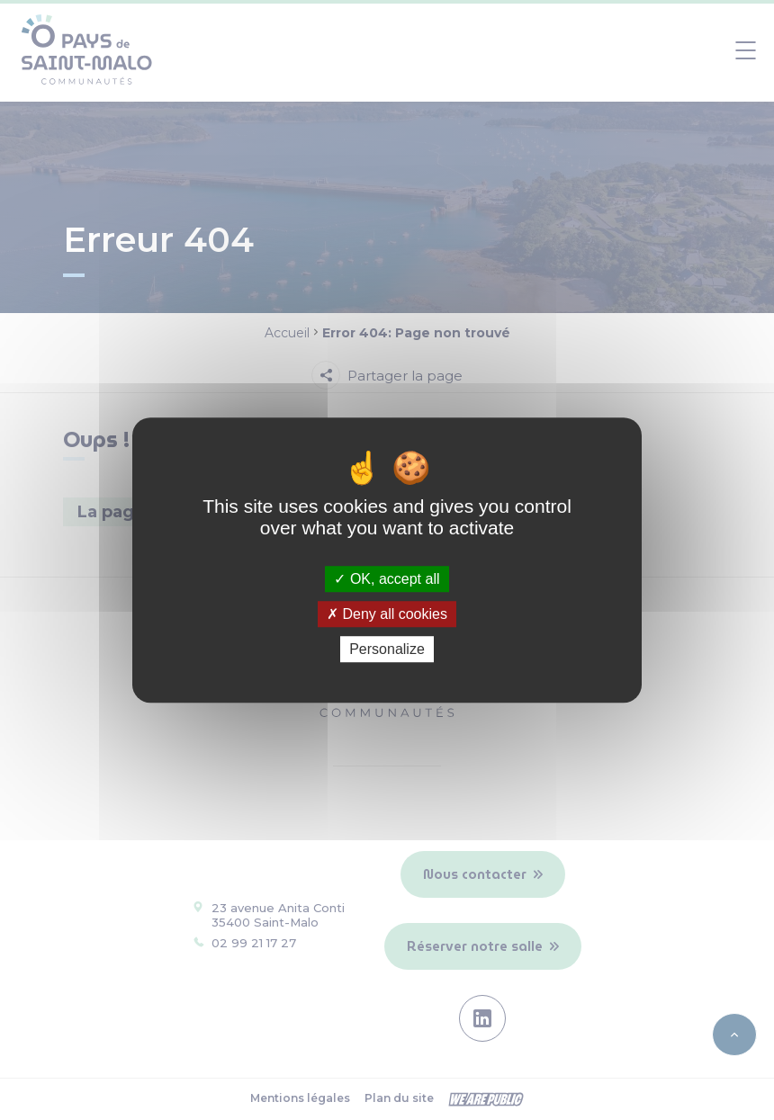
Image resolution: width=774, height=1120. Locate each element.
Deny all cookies (387, 614)
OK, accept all (386, 579)
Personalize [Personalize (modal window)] (387, 649)
